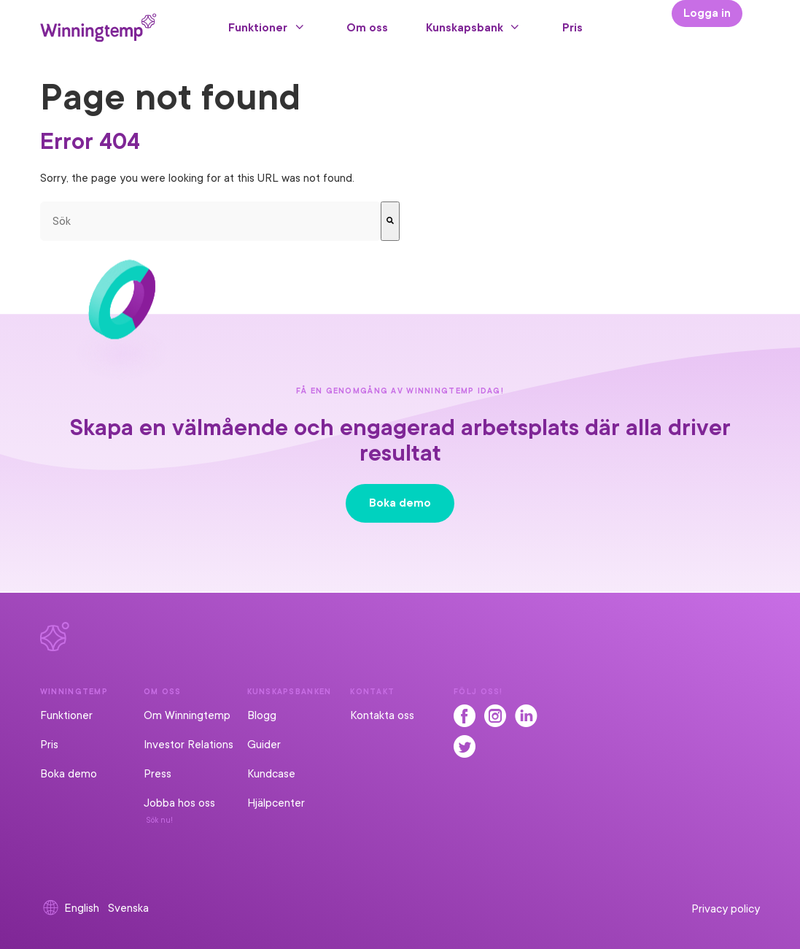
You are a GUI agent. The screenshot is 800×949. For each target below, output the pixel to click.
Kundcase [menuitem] (271, 773)
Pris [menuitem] (572, 27)
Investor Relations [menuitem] (188, 744)
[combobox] (210, 221)
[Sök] (390, 221)
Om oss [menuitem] (367, 27)
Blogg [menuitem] (261, 715)
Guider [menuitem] (264, 744)
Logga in (707, 13)
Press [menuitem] (157, 773)
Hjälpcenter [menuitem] (276, 803)
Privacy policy (725, 908)
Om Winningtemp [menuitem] (187, 715)
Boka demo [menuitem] (68, 773)
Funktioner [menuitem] (257, 27)
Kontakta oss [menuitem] (382, 715)
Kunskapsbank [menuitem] (464, 27)
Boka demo (400, 503)
